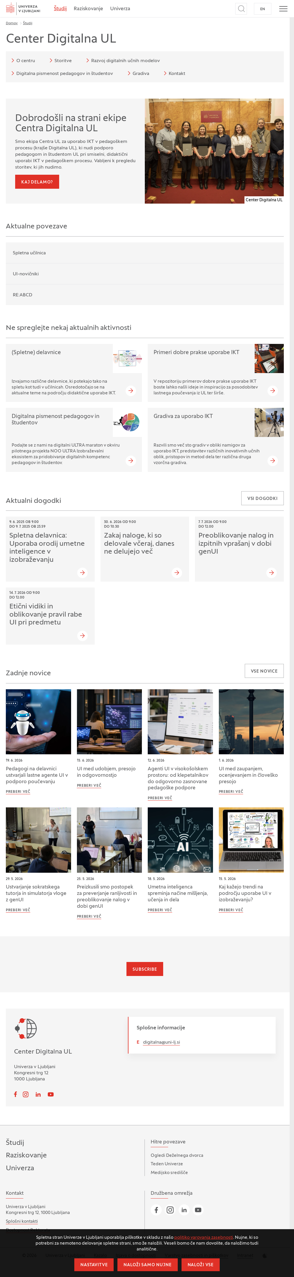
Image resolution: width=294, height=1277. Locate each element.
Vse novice (264, 672)
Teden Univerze (167, 1164)
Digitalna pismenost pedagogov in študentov (61, 73)
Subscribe (145, 970)
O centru (22, 60)
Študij (60, 9)
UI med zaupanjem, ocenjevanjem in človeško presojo (248, 775)
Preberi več (18, 792)
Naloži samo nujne (147, 1265)
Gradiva (137, 73)
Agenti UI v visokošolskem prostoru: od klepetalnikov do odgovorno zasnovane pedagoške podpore (178, 779)
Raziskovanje (88, 9)
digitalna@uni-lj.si (161, 1042)
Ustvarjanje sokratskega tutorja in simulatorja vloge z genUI (36, 893)
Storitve (59, 60)
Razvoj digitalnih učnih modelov (122, 60)
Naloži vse (201, 1265)
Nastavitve (94, 1265)
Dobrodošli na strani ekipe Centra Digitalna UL (70, 124)
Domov (12, 23)
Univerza (120, 9)
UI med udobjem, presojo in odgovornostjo (106, 772)
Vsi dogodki (262, 499)
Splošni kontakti (22, 1222)
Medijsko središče (169, 1173)
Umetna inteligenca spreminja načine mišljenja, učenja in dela (178, 893)
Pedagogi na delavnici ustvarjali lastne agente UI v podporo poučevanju (37, 775)
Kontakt (173, 73)
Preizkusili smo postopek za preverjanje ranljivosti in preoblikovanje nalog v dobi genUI (107, 897)
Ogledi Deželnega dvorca (177, 1156)
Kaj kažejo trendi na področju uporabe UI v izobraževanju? (245, 893)
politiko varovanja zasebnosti (203, 1238)
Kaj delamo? (37, 182)
